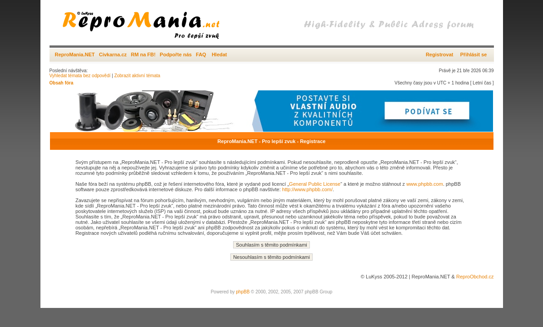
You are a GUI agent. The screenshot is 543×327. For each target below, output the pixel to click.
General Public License (314, 184)
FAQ (201, 54)
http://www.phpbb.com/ (307, 189)
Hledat (219, 54)
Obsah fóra (62, 82)
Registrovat (439, 54)
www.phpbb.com (424, 184)
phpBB (242, 291)
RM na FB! (143, 54)
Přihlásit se (473, 54)
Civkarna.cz (113, 54)
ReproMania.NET (75, 54)
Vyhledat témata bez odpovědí (80, 75)
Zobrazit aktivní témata (137, 75)
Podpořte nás (176, 54)
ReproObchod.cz (475, 276)
